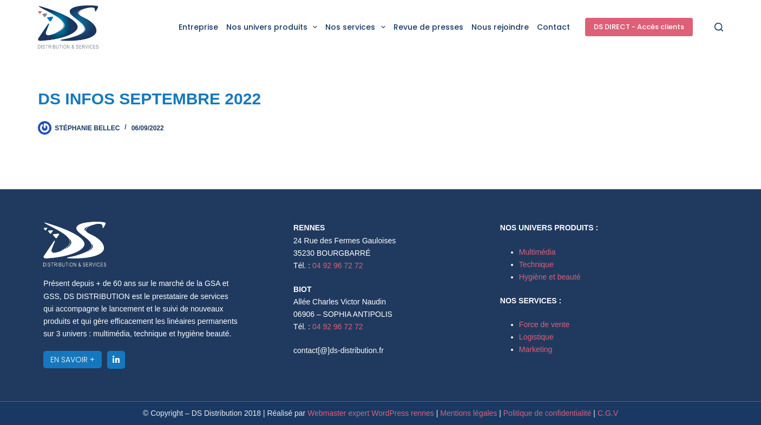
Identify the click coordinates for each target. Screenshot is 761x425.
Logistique (536, 337)
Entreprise (198, 27)
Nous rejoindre (500, 27)
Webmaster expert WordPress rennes (370, 413)
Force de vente (544, 324)
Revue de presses (428, 27)
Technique (536, 264)
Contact (553, 27)
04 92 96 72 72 (337, 265)
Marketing (535, 349)
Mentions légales (468, 413)
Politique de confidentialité (548, 413)
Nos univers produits (274, 27)
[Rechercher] (718, 27)
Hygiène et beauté (550, 277)
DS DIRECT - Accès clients (639, 27)
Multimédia (537, 252)
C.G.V (608, 413)
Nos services (357, 27)
